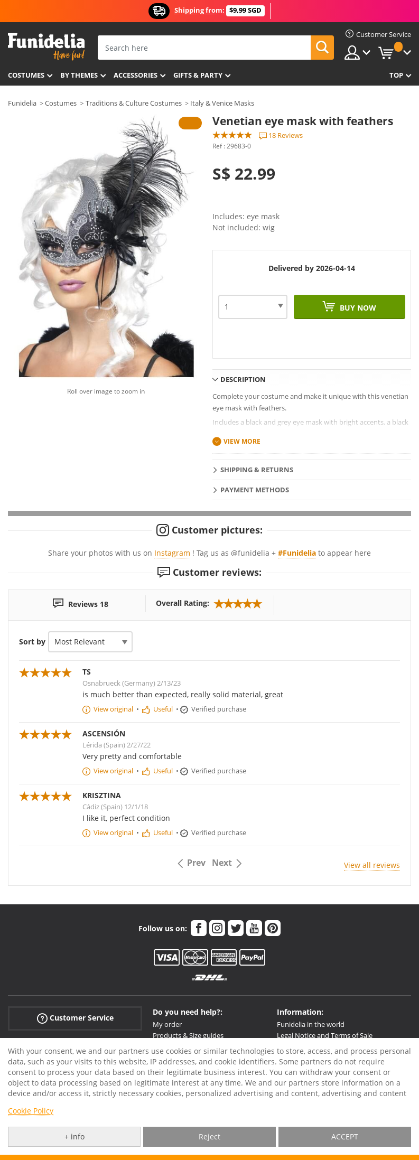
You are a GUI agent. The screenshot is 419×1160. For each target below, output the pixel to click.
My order (167, 1024)
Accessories (135, 75)
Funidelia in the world (310, 1024)
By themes (79, 75)
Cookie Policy (30, 1111)
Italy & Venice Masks (222, 103)
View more (242, 441)
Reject (209, 1136)
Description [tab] (243, 379)
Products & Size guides (188, 1035)
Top (396, 75)
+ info (74, 1136)
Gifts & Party (197, 75)
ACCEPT (344, 1136)
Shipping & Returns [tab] (256, 469)
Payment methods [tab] (254, 489)
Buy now (357, 308)
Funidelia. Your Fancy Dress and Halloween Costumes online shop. (46, 47)
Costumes (26, 75)
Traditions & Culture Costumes (134, 103)
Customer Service (75, 1018)
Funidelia (22, 103)
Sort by (32, 642)
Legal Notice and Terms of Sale (325, 1035)
